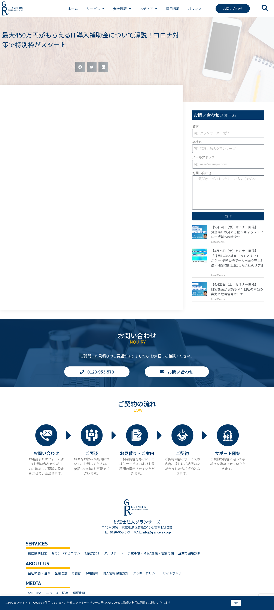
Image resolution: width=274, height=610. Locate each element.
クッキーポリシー (145, 573)
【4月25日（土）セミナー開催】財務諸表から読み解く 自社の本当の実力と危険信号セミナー (237, 289)
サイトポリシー (174, 573)
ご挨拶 (76, 573)
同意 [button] (236, 602)
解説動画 (79, 592)
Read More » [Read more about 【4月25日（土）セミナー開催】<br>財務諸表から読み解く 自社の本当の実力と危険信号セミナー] (218, 299)
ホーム (73, 8)
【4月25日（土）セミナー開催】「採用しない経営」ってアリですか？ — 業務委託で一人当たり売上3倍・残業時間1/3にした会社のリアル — (237, 260)
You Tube (35, 592)
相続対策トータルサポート (104, 553)
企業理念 (61, 573)
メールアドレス (203, 157)
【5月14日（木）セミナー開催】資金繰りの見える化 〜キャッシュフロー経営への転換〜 (237, 232)
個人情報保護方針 (115, 573)
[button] (80, 67)
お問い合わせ (201, 173)
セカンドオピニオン (65, 553)
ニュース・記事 (57, 592)
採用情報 (173, 8)
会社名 (197, 142)
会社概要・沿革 (39, 573)
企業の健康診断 (189, 553)
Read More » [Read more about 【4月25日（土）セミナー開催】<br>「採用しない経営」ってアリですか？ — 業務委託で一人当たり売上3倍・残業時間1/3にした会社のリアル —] (218, 275)
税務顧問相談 (37, 553)
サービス (95, 8)
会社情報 (122, 8)
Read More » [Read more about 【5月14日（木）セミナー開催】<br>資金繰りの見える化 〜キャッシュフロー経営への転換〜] (218, 242)
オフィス (195, 8)
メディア (148, 8)
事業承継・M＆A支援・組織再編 (150, 553)
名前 (195, 126)
